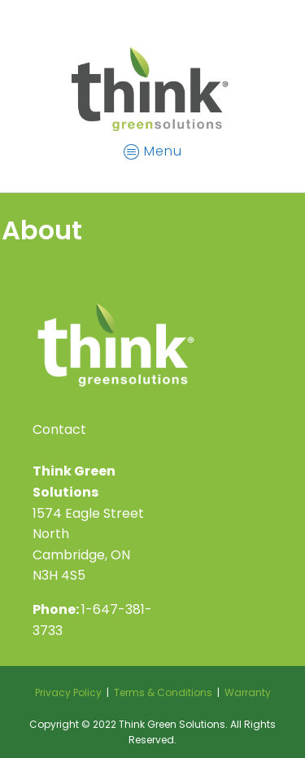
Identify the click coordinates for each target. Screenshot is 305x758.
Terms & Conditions (163, 692)
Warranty (247, 692)
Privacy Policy (68, 692)
